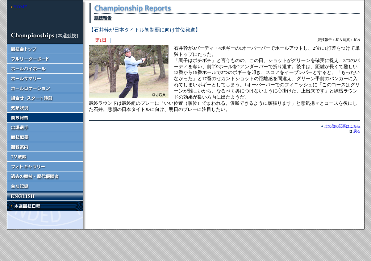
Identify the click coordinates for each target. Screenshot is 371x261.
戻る (356, 131)
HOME (20, 6)
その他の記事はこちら (342, 126)
